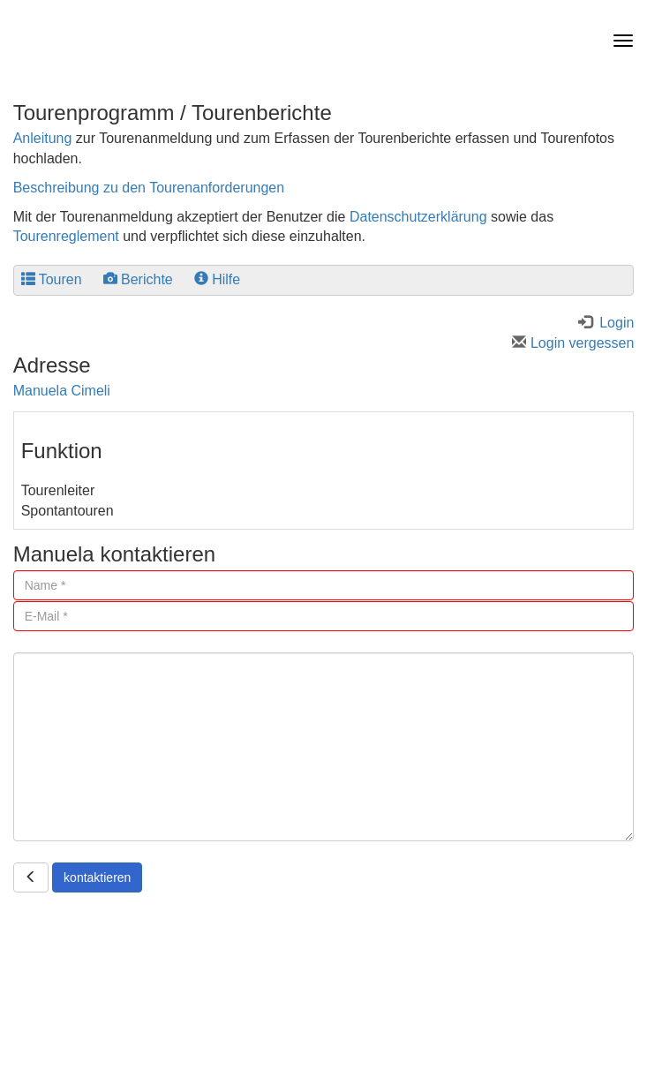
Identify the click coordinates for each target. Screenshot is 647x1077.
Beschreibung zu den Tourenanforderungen (149, 187)
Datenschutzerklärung (418, 216)
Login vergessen (573, 342)
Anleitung (42, 138)
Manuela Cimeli (61, 390)
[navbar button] (619, 41)
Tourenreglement (66, 236)
